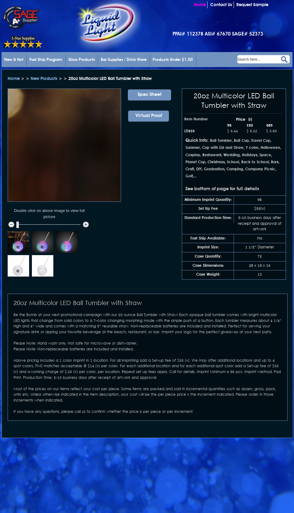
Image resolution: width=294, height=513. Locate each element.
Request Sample (252, 5)
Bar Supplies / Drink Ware (124, 60)
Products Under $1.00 (173, 60)
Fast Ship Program (45, 60)
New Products (45, 79)
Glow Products (81, 60)
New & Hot (13, 60)
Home (200, 5)
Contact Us (221, 5)
